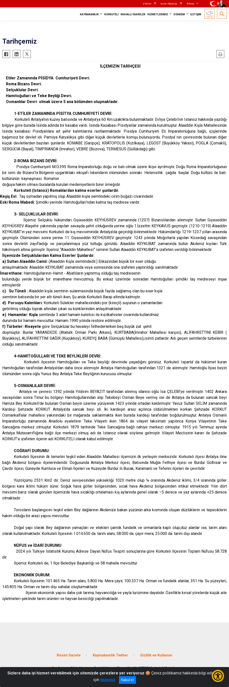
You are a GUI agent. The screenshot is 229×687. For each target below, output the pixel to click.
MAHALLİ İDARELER (133, 14)
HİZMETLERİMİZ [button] (157, 14)
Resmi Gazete (69, 655)
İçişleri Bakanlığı (169, 3)
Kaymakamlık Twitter (110, 655)
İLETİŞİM (195, 14)
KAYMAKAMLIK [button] (89, 14)
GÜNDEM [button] (179, 14)
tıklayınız (107, 679)
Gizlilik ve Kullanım (156, 655)
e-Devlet (147, 3)
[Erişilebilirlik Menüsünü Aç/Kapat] (218, 676)
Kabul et (127, 680)
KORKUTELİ (111, 14)
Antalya (190, 3)
